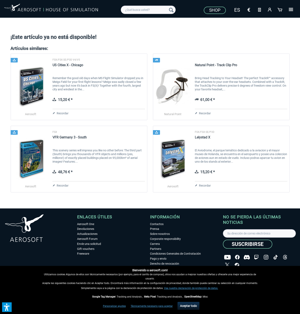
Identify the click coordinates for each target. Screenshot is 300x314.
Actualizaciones (87, 234)
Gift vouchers (85, 248)
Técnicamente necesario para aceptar (152, 306)
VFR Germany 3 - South (69, 137)
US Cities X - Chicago (67, 65)
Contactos (157, 224)
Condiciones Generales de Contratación (175, 253)
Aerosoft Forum (87, 238)
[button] (7, 307)
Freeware (83, 253)
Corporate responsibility (165, 238)
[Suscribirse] (247, 244)
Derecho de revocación (164, 263)
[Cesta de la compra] (280, 9)
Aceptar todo (188, 306)
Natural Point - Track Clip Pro (216, 65)
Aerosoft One (85, 224)
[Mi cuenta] (270, 9)
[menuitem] (148, 10)
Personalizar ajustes (114, 306)
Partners (155, 248)
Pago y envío (158, 258)
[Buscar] (171, 10)
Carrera (155, 243)
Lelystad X (202, 137)
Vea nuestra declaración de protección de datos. (191, 288)
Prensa (154, 229)
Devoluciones (85, 229)
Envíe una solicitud (89, 243)
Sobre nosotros (160, 234)
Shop (214, 10)
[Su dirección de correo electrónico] (259, 233)
